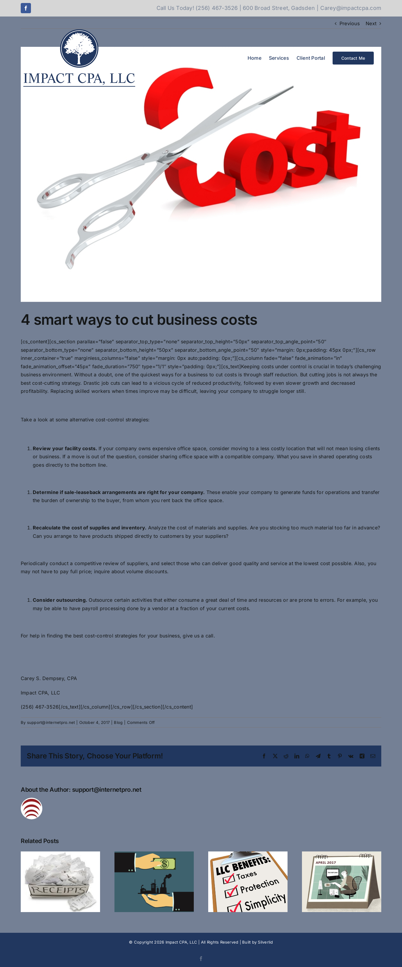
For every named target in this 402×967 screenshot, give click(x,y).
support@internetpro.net (51, 722)
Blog (118, 722)
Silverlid (265, 942)
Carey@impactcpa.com (350, 8)
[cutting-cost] (201, 174)
